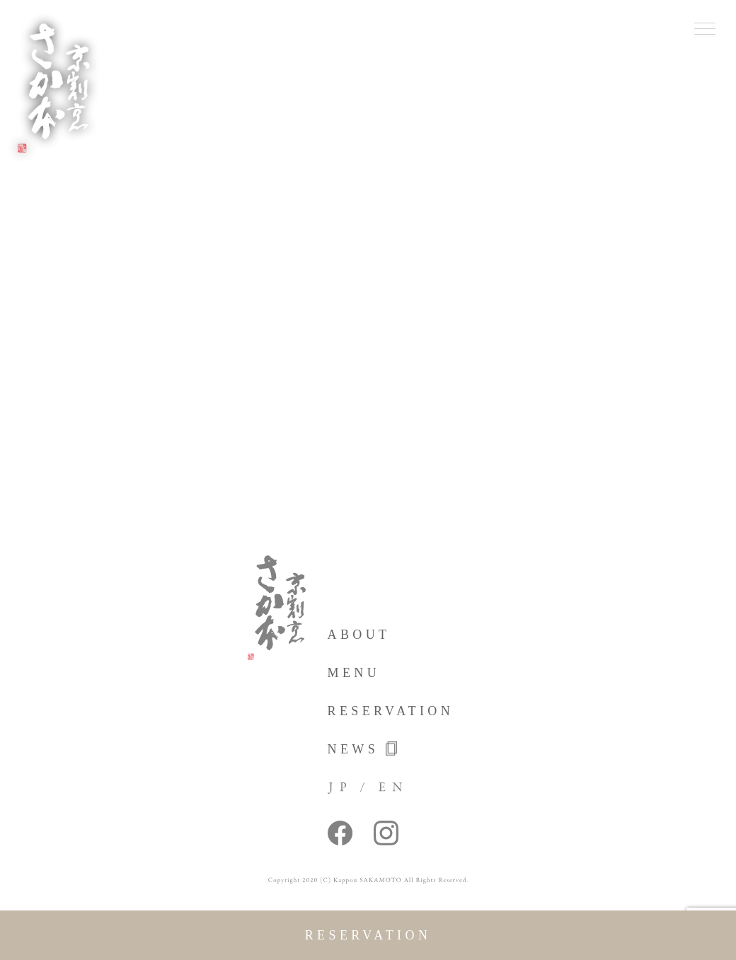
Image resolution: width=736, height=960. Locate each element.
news (363, 748)
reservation (368, 935)
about (359, 635)
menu (354, 673)
